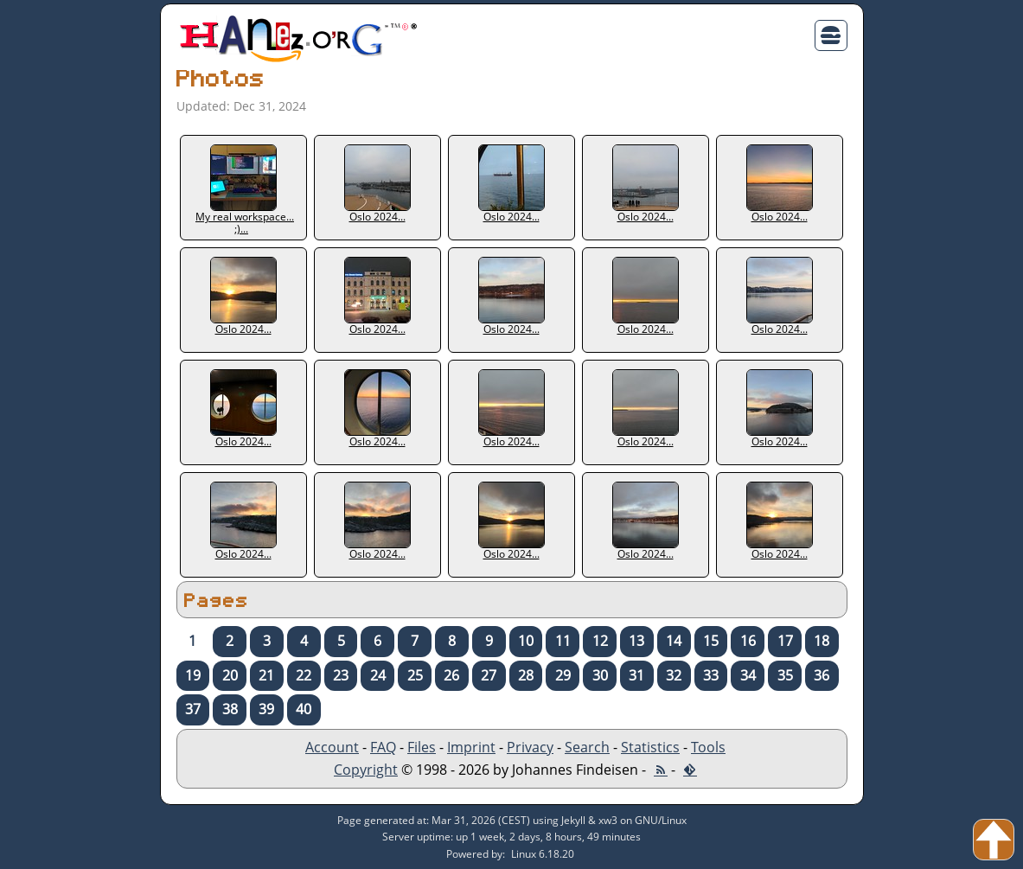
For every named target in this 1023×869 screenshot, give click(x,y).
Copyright (366, 769)
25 (415, 675)
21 (266, 675)
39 (266, 709)
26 (451, 675)
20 (230, 675)
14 (673, 640)
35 (785, 675)
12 (600, 640)
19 (193, 675)
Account (332, 747)
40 (303, 709)
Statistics (650, 747)
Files (421, 747)
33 (711, 675)
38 (230, 709)
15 (711, 640)
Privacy (530, 747)
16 (748, 640)
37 (193, 709)
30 (600, 675)
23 (340, 675)
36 (821, 675)
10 (526, 640)
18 (821, 640)
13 (636, 640)
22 (303, 675)
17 (785, 640)
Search (587, 747)
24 (378, 675)
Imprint (471, 747)
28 (526, 675)
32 (673, 675)
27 (488, 675)
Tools (708, 747)
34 (748, 675)
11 (563, 640)
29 (563, 675)
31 (636, 675)
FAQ (383, 747)
